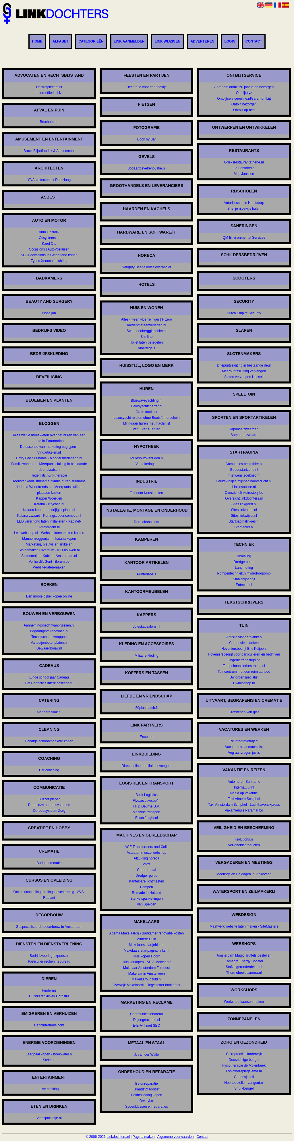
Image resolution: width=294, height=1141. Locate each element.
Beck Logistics (147, 795)
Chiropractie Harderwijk (244, 1054)
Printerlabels (146, 574)
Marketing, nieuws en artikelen (49, 544)
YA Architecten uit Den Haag (49, 180)
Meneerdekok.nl (49, 712)
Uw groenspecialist (243, 677)
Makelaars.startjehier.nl (146, 945)
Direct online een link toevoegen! (146, 766)
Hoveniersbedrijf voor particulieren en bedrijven (244, 654)
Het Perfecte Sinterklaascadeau (49, 683)
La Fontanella (243, 168)
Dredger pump (147, 876)
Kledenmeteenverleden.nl (146, 325)
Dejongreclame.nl (146, 1020)
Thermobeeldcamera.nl (244, 973)
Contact (253, 42)
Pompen (146, 887)
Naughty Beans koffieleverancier (146, 267)
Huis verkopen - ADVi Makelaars (146, 962)
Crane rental (146, 870)
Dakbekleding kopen (146, 1095)
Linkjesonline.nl (244, 487)
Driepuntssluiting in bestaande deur (244, 365)
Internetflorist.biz (49, 93)
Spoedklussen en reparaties (146, 1107)
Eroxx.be (146, 737)
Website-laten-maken (49, 567)
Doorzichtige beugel (244, 1060)
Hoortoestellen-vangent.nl (244, 1083)
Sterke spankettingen (146, 899)
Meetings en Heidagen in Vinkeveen (244, 874)
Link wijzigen (167, 42)
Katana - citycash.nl (49, 504)
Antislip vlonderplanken (244, 637)
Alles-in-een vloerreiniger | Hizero (146, 319)
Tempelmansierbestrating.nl (244, 666)
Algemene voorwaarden (175, 1137)
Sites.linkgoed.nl (243, 504)
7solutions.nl (244, 839)
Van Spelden (146, 904)
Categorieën (90, 42)
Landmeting (244, 568)
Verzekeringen (147, 464)
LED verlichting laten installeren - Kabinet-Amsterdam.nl (49, 524)
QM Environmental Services (244, 238)
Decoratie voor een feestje (146, 87)
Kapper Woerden (49, 498)
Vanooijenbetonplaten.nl (49, 643)
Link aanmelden (129, 42)
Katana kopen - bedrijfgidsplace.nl (49, 510)
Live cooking (49, 1089)
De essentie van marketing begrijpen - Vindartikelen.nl (49, 449)
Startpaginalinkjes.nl (244, 521)
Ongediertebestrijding (244, 660)
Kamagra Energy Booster (244, 961)
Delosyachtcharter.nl (146, 406)
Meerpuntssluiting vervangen (244, 371)
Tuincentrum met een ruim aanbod (244, 672)
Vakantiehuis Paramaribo (244, 810)
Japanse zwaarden (243, 429)
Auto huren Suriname (244, 782)
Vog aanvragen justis (244, 753)
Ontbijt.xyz (244, 93)
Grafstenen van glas (244, 712)
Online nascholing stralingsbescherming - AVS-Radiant (49, 895)
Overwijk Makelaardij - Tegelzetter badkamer (147, 985)
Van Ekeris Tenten (146, 429)
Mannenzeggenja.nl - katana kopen (49, 539)
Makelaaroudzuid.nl (146, 979)
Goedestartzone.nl (244, 470)
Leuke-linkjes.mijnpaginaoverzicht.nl (244, 481)
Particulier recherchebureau (49, 961)
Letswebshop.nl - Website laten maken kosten (49, 533)
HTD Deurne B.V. (146, 806)
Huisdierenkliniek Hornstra (49, 996)
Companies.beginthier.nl (243, 464)
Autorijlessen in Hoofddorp (244, 203)
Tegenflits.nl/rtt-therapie (49, 475)
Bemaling (244, 556)
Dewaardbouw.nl (49, 648)
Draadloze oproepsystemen (49, 805)
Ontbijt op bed (244, 110)
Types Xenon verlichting (49, 261)
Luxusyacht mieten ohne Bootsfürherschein (146, 418)
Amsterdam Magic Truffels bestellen (243, 955)
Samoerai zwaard (244, 435)
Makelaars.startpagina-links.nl (146, 951)
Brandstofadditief (146, 1089)
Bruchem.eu (49, 122)
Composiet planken (244, 643)
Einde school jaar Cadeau (49, 677)
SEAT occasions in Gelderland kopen (49, 255)
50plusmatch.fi (147, 708)
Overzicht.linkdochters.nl (244, 498)
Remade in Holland (146, 893)
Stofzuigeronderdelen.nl (244, 967)
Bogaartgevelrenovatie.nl (49, 631)
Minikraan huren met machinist (146, 423)
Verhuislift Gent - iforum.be (49, 562)
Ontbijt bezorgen (244, 104)
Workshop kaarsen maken (244, 1002)
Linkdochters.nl (118, 1137)
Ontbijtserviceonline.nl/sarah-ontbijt (244, 99)
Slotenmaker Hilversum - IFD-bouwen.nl (49, 550)
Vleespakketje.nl (48, 1118)
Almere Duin (146, 939)
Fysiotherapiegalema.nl (244, 1071)
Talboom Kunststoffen (146, 493)
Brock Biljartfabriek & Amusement (49, 151)
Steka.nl (49, 1060)
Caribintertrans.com (49, 1025)
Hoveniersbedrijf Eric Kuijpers (243, 649)
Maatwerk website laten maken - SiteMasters (244, 926)
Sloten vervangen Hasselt (244, 377)
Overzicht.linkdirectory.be (244, 493)
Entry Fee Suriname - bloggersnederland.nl (49, 458)
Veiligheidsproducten (244, 845)
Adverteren (202, 42)
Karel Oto (49, 244)
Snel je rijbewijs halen (243, 209)
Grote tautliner (146, 412)
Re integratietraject (243, 741)
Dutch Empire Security (244, 313)
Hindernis (49, 990)
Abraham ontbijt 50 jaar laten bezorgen (244, 87)
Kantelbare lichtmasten (146, 881)
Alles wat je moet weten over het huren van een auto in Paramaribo (49, 438)
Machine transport (146, 812)
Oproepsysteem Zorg (49, 811)
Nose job (49, 313)
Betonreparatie (146, 1084)
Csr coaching (49, 770)
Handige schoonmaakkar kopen (49, 741)
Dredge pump (243, 562)
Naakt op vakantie (244, 793)
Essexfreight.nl (146, 818)
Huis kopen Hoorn (146, 956)
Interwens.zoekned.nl (244, 475)
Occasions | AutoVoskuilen (49, 249)
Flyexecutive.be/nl (146, 801)
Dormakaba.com (146, 522)
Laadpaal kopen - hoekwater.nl (49, 1054)
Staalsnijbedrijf (244, 579)
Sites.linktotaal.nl (244, 510)
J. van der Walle (146, 1055)
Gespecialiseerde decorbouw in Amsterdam (49, 927)
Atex (146, 864)
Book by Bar (146, 139)
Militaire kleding (146, 656)
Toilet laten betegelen (146, 342)
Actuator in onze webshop (146, 853)
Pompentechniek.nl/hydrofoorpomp (244, 573)
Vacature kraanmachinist (244, 747)
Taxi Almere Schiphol (244, 799)
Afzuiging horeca (146, 858)
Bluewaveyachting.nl (146, 400)
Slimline (146, 337)
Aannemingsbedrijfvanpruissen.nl (49, 625)
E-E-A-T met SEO (146, 1026)
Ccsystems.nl (49, 238)
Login (229, 42)
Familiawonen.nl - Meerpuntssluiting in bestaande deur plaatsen (49, 467)
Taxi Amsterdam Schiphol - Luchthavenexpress (244, 805)
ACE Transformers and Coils (146, 847)
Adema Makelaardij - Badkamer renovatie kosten (146, 933)
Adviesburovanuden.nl (146, 458)
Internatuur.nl (244, 787)
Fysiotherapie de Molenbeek (244, 1065)
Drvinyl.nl (147, 1101)
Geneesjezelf (244, 1077)
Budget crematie (48, 863)
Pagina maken (144, 1137)
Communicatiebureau (146, 1014)
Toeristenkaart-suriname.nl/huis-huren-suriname (49, 481)
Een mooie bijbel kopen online (49, 596)
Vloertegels (146, 348)
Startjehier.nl (244, 527)
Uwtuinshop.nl (244, 683)
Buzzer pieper (49, 799)
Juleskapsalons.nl (146, 627)
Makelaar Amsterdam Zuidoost (146, 968)
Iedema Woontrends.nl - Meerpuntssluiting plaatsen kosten (49, 490)
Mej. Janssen (244, 174)
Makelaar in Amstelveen (146, 974)
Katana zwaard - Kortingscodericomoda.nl (49, 516)
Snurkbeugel (244, 1088)
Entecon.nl (244, 585)
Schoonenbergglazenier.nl (147, 331)
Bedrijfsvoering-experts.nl (49, 956)
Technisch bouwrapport (49, 637)
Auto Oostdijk (49, 232)
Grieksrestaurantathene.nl (244, 162)
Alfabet (60, 42)
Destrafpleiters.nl (49, 87)
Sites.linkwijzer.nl (244, 516)
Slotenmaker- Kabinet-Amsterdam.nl (49, 556)
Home (37, 42)
